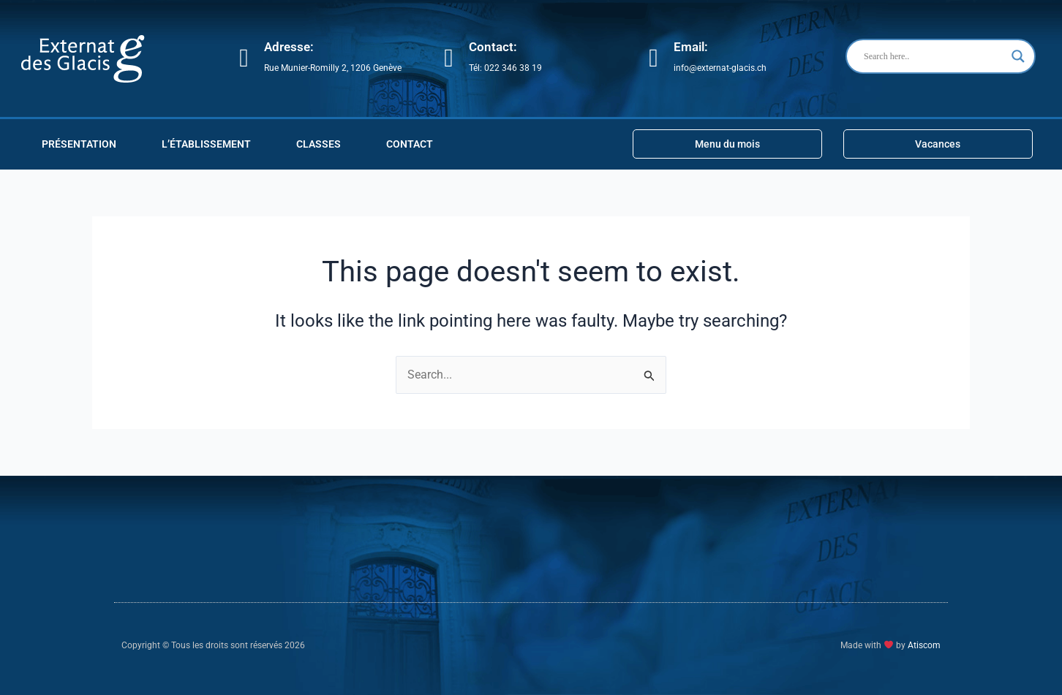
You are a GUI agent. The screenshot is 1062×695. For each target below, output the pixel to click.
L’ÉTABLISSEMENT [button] (206, 144)
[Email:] (653, 58)
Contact (409, 144)
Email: (691, 46)
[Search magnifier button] (1018, 56)
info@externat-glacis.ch (720, 68)
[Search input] (934, 56)
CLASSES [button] (318, 144)
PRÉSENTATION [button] (79, 144)
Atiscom (924, 646)
